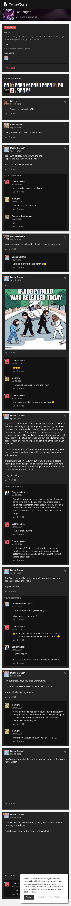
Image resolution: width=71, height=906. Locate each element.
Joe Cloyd (16, 198)
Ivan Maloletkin (17, 236)
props (12, 113)
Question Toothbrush (22, 216)
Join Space (10, 27)
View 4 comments (13, 175)
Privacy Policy (54, 897)
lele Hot (14, 101)
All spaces (9, 67)
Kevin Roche (16, 124)
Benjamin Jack (18, 492)
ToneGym (15, 4)
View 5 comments (13, 597)
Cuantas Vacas (19, 181)
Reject (41, 897)
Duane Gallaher (17, 148)
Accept (29, 897)
